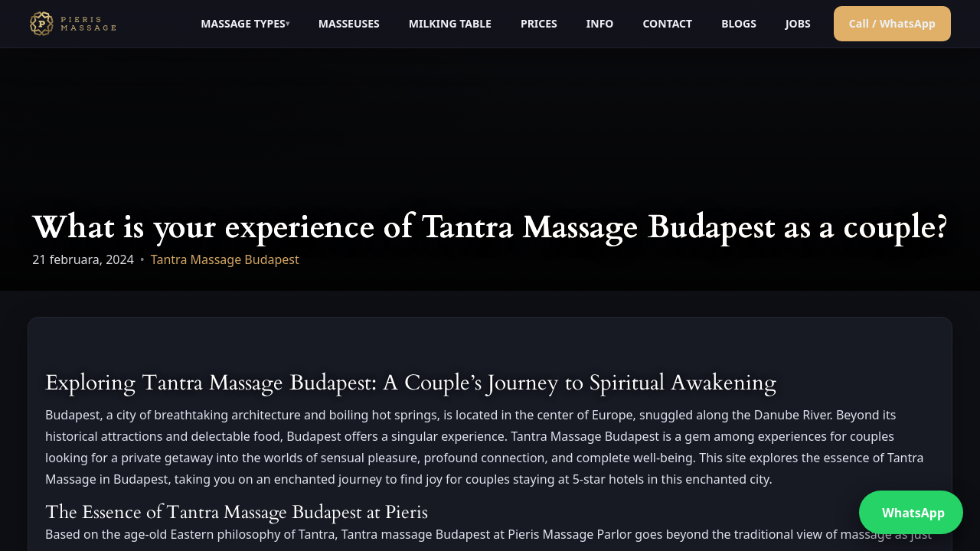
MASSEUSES (349, 23)
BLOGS (738, 23)
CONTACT (667, 23)
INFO (600, 23)
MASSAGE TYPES (243, 23)
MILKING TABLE (450, 23)
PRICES (539, 23)
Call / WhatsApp (892, 23)
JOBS (798, 23)
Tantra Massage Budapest (225, 259)
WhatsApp (913, 512)
